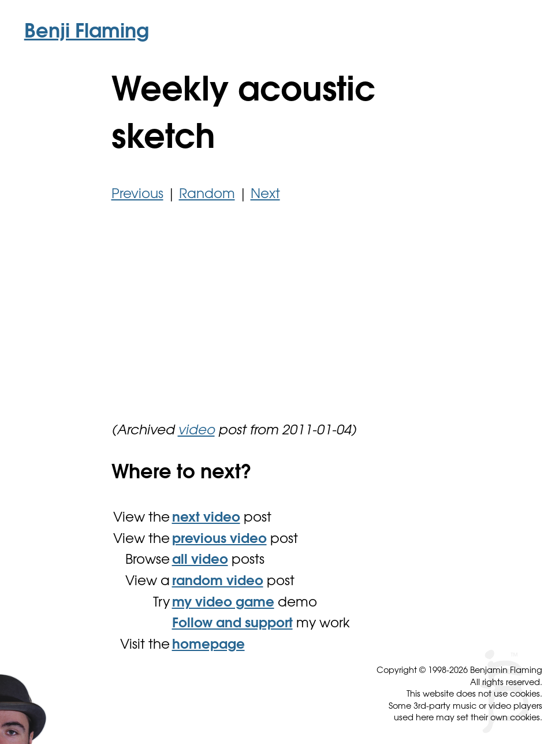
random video (217, 582)
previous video (219, 539)
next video (206, 518)
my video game (223, 603)
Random (207, 195)
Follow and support (232, 624)
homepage (208, 645)
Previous (137, 195)
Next (265, 195)
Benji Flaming (86, 33)
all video (200, 560)
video (196, 431)
